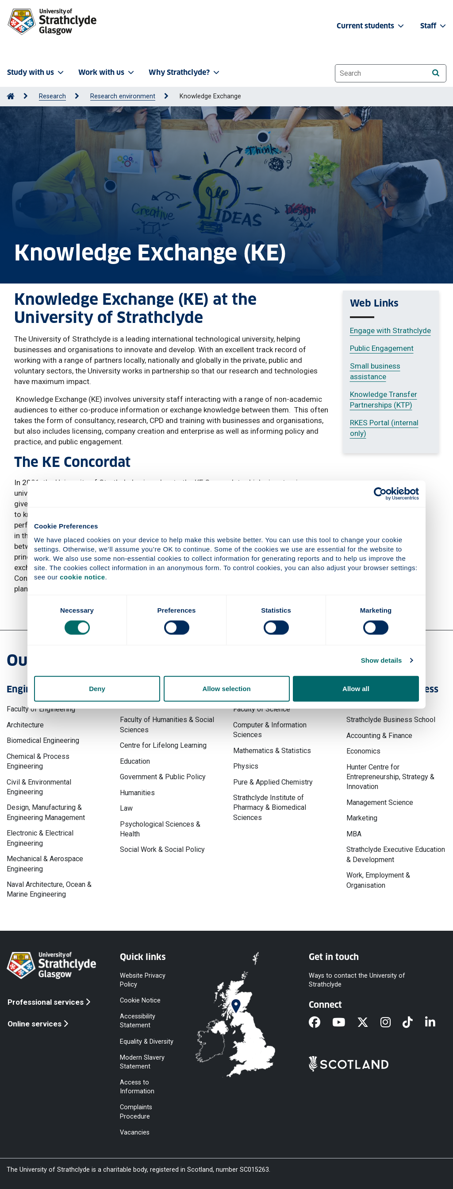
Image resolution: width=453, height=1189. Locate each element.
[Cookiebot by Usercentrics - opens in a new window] (380, 494)
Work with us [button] (107, 72)
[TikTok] (414, 1023)
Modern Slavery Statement (142, 1061)
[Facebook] (320, 1023)
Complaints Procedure (136, 1112)
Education (135, 761)
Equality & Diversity (146, 1041)
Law (126, 808)
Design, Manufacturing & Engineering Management (46, 812)
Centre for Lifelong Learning (163, 745)
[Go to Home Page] (11, 96)
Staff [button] (434, 26)
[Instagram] (391, 1023)
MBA (353, 834)
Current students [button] (371, 26)
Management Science (379, 802)
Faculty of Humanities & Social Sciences (167, 724)
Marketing (361, 818)
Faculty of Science (261, 709)
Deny (97, 688)
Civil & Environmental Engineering (39, 787)
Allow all (355, 688)
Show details (381, 660)
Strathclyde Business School (390, 719)
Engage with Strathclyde (390, 330)
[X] (368, 1023)
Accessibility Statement (137, 1021)
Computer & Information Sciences (270, 730)
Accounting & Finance (379, 735)
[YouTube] (344, 1023)
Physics (245, 766)
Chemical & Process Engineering (38, 761)
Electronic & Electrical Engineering (40, 838)
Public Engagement (382, 348)
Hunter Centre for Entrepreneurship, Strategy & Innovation (390, 777)
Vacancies (135, 1132)
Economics (363, 751)
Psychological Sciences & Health (160, 829)
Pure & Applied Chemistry (273, 782)
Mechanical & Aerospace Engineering (45, 864)
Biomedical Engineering (43, 740)
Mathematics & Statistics (272, 750)
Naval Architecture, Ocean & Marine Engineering (49, 889)
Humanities (137, 793)
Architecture (25, 725)
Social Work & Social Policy (162, 849)
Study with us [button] (36, 72)
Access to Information (137, 1087)
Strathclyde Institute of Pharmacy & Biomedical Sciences (269, 807)
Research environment (122, 96)
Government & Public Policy (163, 777)
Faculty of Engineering (41, 709)
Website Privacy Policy (142, 979)
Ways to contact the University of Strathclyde (357, 979)
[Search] (435, 73)
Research (52, 96)
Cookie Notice (140, 1000)
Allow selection (226, 688)
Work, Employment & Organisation (378, 880)
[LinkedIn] (436, 1023)
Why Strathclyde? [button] (185, 72)
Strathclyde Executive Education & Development (395, 854)
